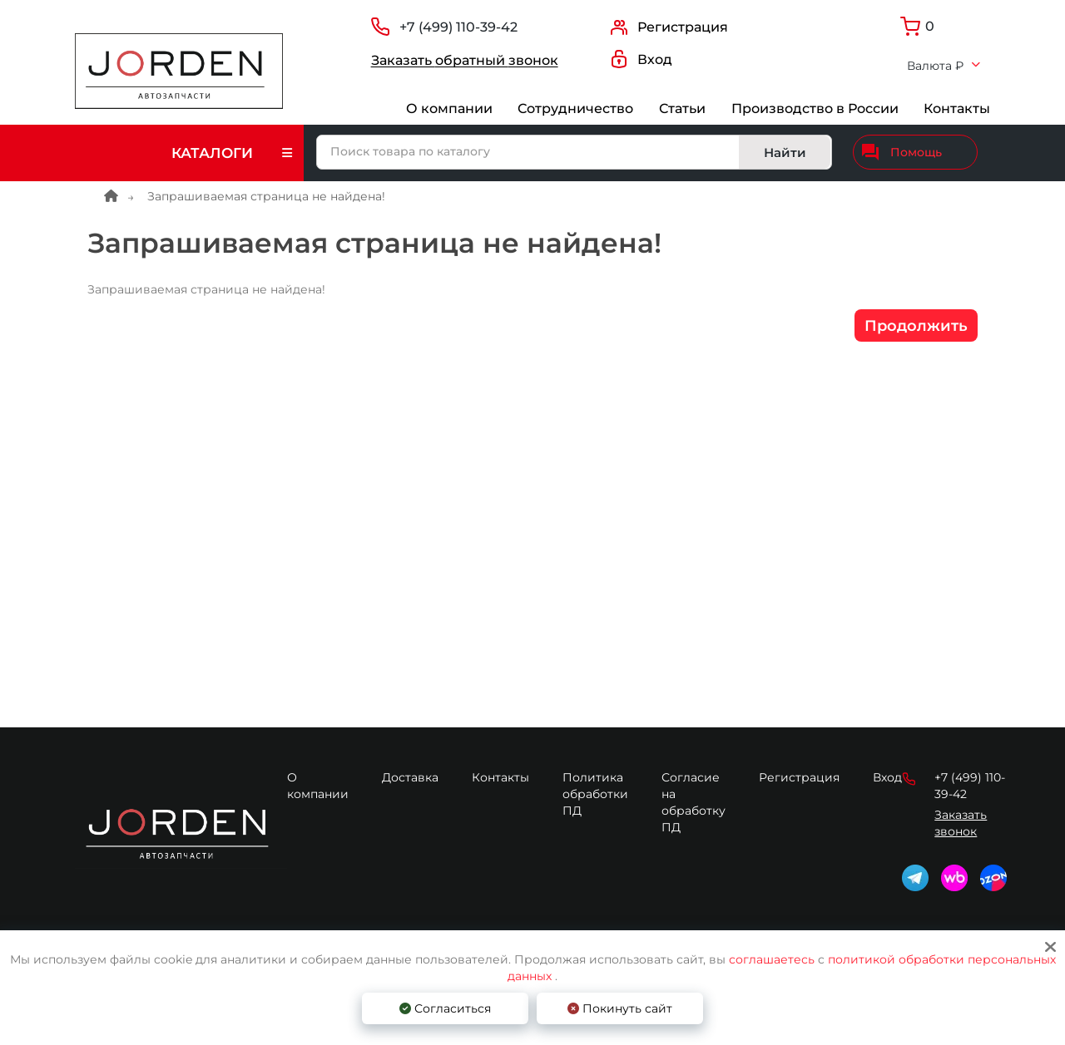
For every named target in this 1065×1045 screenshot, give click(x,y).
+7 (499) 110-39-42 (458, 27)
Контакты (957, 108)
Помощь (902, 152)
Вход (887, 777)
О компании (449, 108)
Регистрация (799, 777)
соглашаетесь (773, 959)
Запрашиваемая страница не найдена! (266, 196)
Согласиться (445, 1008)
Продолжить (916, 326)
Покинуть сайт (619, 1008)
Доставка (410, 777)
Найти (785, 152)
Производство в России (815, 108)
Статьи (682, 108)
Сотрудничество (575, 108)
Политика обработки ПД (595, 794)
